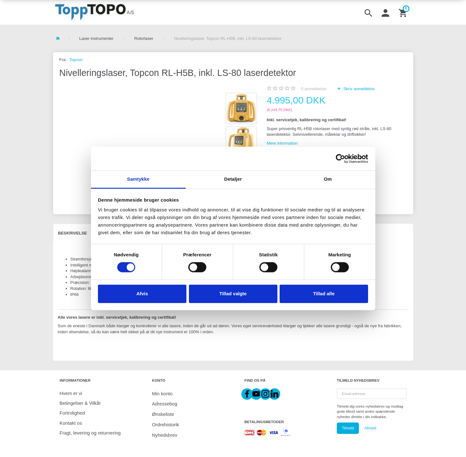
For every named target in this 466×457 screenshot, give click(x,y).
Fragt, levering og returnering (90, 432)
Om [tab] (328, 179)
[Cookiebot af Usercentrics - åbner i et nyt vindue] (340, 158)
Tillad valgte (232, 293)
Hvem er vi (71, 393)
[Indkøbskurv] (403, 12)
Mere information (282, 143)
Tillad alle (324, 293)
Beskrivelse (72, 233)
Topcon (75, 59)
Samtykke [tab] (138, 179)
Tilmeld (348, 428)
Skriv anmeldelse (358, 88)
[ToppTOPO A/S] (94, 12)
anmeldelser (314, 88)
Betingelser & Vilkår (80, 403)
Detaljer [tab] (233, 179)
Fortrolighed (72, 413)
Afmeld (370, 428)
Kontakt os (71, 423)
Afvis (142, 293)
